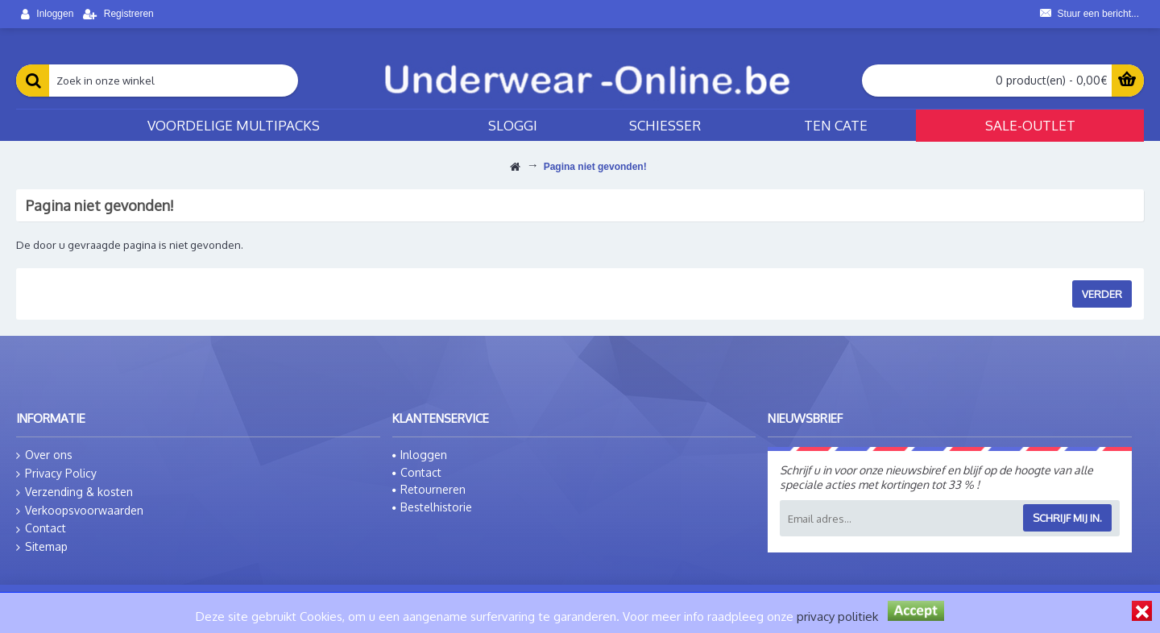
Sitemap (42, 547)
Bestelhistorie (432, 507)
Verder (1102, 294)
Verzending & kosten (74, 492)
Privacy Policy (56, 473)
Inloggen (419, 454)
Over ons (44, 455)
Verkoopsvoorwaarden (79, 510)
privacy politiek (837, 616)
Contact (41, 528)
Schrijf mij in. (1067, 517)
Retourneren (429, 489)
